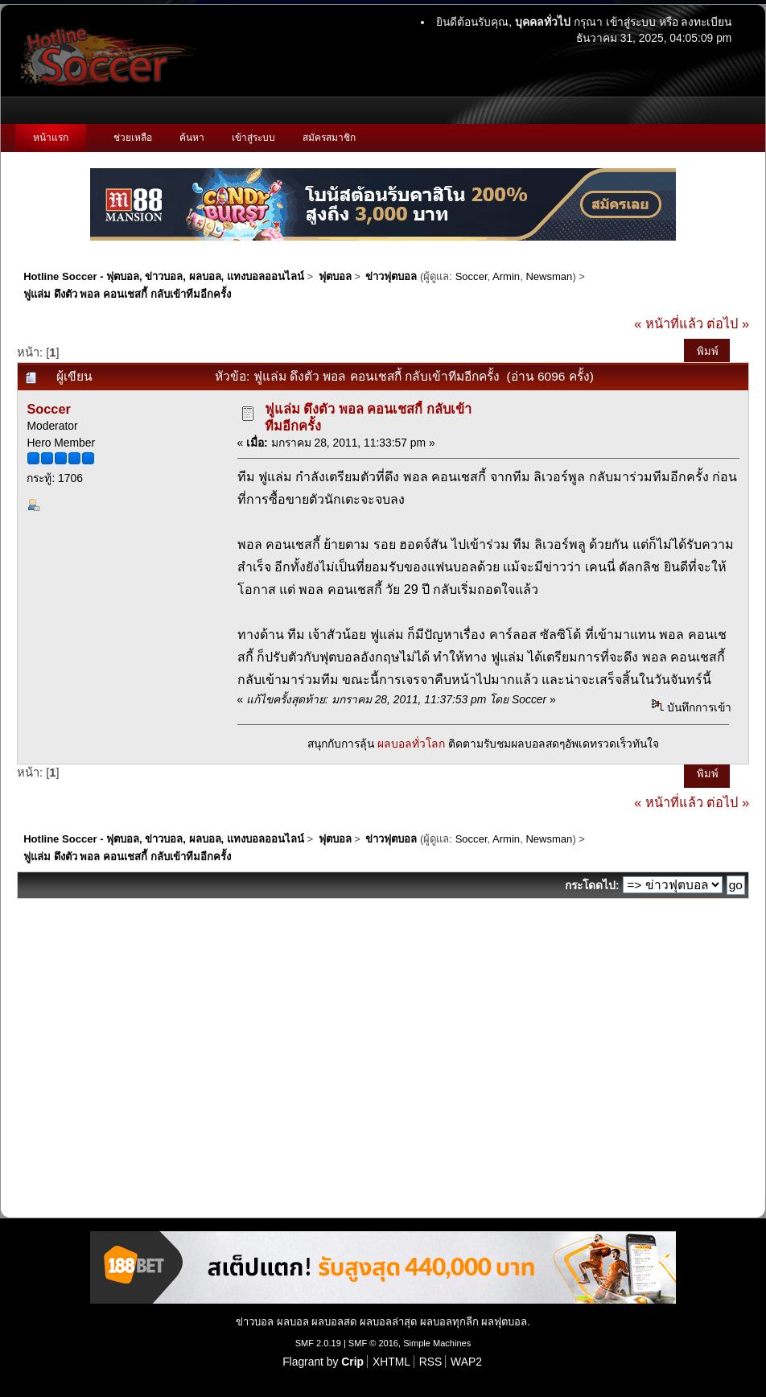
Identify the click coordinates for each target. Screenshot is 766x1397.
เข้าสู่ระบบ (631, 21)
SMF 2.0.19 (318, 1343)
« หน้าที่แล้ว (668, 323)
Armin (506, 276)
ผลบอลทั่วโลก (411, 743)
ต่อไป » (727, 323)
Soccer (471, 276)
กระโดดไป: (592, 885)
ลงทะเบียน (706, 21)
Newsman (548, 276)
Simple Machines (437, 1343)
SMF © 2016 (373, 1343)
